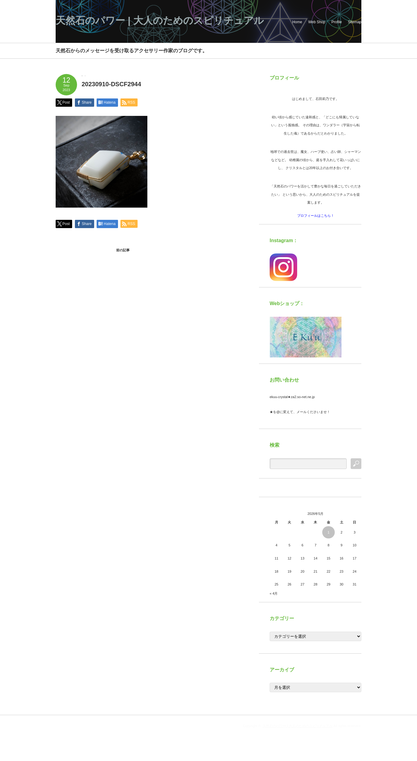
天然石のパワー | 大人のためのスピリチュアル (160, 20)
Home (297, 22)
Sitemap (354, 22)
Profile (336, 22)
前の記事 (123, 250)
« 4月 (274, 593)
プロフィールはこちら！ (315, 215)
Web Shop (316, 22)
